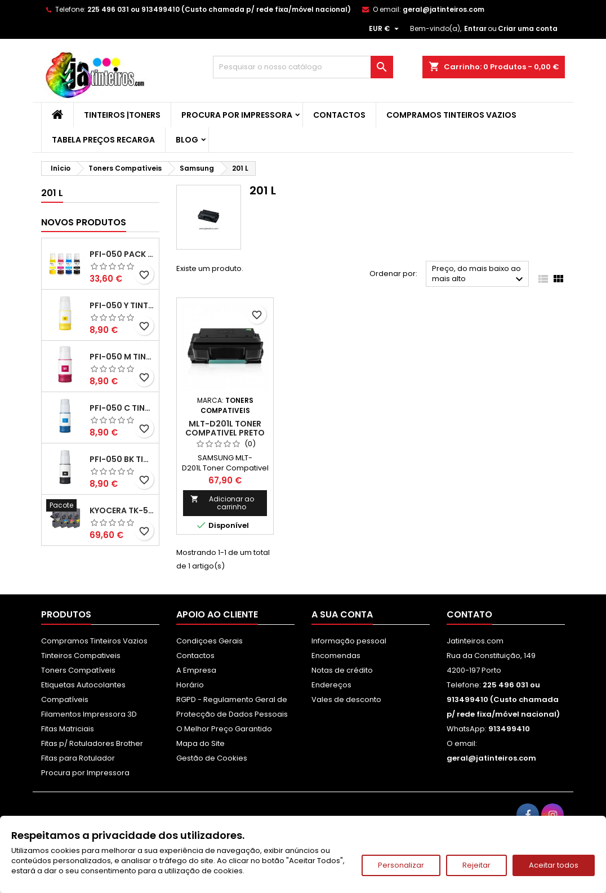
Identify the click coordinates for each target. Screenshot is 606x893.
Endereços (331, 684)
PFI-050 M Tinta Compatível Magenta (122, 356)
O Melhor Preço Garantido (224, 728)
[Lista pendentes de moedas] (385, 28)
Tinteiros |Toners (122, 115)
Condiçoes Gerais (209, 641)
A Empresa (196, 670)
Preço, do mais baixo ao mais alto (479, 274)
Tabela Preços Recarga (103, 139)
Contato (469, 614)
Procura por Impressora (236, 115)
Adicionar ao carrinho (222, 503)
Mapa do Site (200, 743)
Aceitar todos (553, 865)
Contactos (339, 115)
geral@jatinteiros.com (443, 9)
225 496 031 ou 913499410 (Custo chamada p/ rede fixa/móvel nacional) (219, 9)
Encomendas (335, 655)
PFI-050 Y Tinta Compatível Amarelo (122, 305)
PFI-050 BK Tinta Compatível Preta (122, 459)
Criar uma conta (528, 28)
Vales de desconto (346, 699)
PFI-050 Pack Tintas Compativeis (122, 254)
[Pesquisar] (303, 67)
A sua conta (342, 614)
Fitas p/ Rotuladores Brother (92, 743)
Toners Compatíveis (78, 670)
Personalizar (401, 865)
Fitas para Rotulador (78, 758)
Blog (187, 139)
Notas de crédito (342, 670)
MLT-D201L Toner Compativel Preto (225, 428)
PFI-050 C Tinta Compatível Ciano (122, 407)
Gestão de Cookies (211, 758)
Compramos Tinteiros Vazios (451, 115)
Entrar (475, 28)
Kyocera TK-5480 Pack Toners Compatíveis (122, 510)
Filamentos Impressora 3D (89, 714)
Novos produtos (83, 222)
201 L (52, 192)
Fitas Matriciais (67, 728)
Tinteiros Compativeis (81, 655)
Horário (190, 684)
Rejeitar (476, 865)
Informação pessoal (348, 641)
